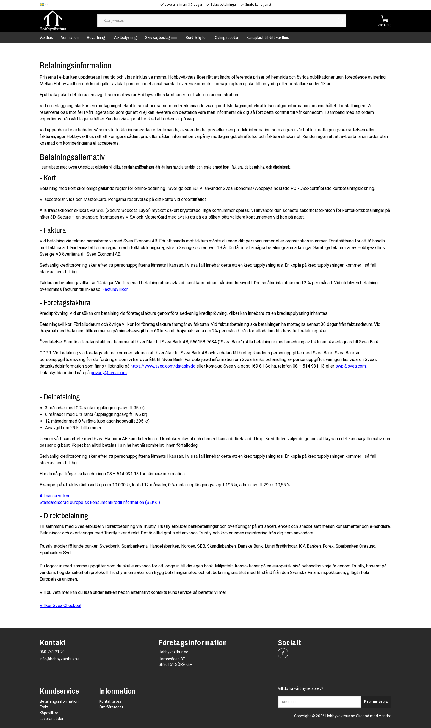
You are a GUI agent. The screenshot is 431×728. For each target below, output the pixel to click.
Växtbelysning (125, 37)
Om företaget (111, 707)
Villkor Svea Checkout (60, 605)
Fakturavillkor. (115, 289)
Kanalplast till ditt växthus (268, 37)
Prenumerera (376, 701)
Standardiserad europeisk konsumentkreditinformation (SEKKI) (100, 502)
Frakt (44, 707)
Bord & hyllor (196, 37)
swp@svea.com (350, 366)
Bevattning (96, 37)
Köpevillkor (49, 713)
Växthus (46, 37)
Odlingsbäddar (226, 37)
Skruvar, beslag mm (161, 37)
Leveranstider (51, 718)
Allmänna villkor (55, 495)
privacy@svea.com (109, 372)
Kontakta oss (110, 701)
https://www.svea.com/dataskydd (163, 366)
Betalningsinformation (59, 701)
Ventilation (70, 37)
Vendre (385, 716)
